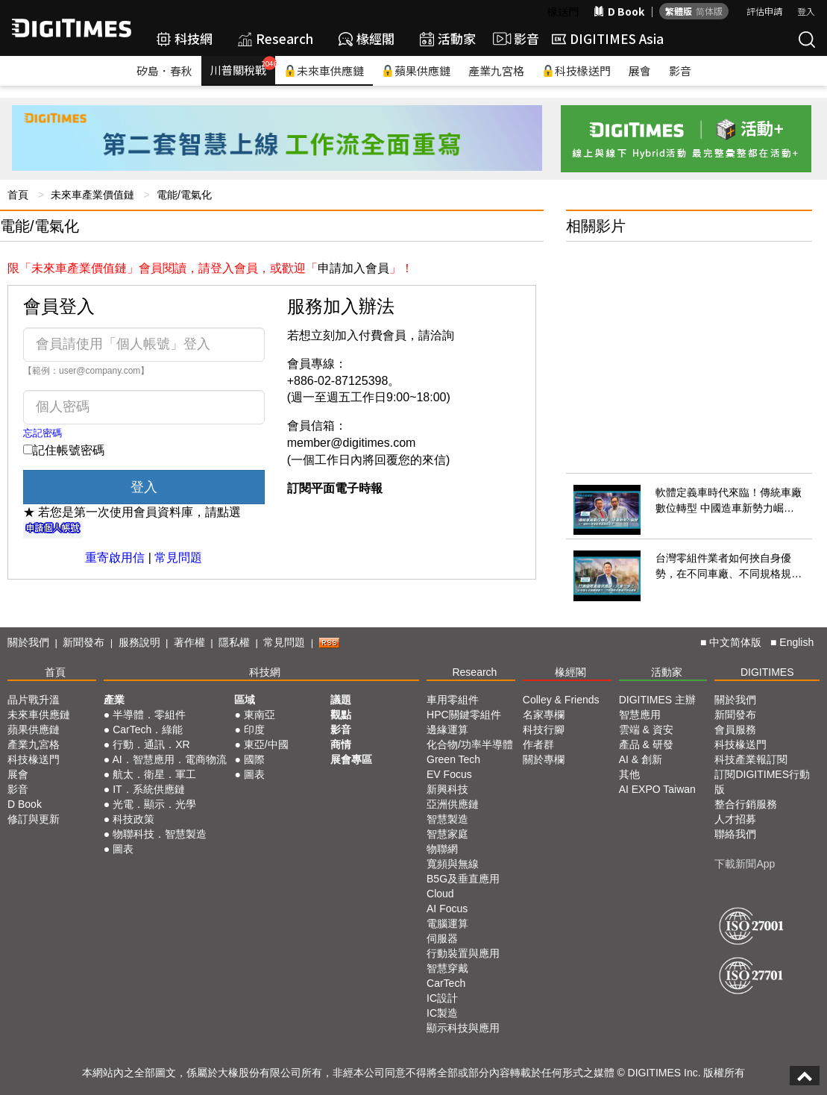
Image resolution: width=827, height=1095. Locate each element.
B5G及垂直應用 (463, 879)
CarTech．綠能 (148, 729)
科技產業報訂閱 (750, 759)
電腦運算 (447, 923)
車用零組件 (453, 700)
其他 (629, 774)
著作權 (189, 642)
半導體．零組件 (149, 715)
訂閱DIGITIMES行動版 (762, 781)
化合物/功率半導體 (470, 744)
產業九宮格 (496, 70)
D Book (619, 11)
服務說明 (139, 642)
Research (275, 38)
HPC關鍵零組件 (464, 715)
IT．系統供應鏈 (148, 789)
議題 (340, 700)
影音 (513, 38)
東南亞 (259, 715)
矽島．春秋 (164, 70)
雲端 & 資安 (646, 729)
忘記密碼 (42, 433)
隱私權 (234, 642)
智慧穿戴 (447, 968)
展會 (640, 70)
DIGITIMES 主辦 (657, 700)
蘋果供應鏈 (416, 70)
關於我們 (28, 642)
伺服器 (442, 938)
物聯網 (442, 849)
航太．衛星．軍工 (154, 774)
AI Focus (447, 908)
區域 (244, 700)
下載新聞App (744, 864)
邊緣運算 (447, 729)
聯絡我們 (735, 834)
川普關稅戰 (242, 67)
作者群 (538, 744)
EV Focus (449, 774)
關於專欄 (544, 759)
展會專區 (351, 759)
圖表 (123, 849)
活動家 (448, 38)
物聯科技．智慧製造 (160, 834)
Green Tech (453, 759)
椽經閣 (366, 38)
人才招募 (735, 819)
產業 (114, 700)
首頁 (17, 195)
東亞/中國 (266, 744)
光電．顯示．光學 (154, 804)
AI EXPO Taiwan (657, 789)
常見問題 (178, 557)
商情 (340, 744)
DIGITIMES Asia (608, 38)
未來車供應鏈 (324, 70)
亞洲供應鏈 (453, 804)
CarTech (446, 983)
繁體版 (678, 10)
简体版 (709, 10)
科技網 (185, 38)
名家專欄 (544, 715)
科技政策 (133, 819)
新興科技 (447, 789)
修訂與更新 (33, 819)
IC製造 (442, 1013)
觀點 (340, 715)
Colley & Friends (561, 700)
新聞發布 (83, 642)
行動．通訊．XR (151, 744)
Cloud (440, 894)
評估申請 (764, 10)
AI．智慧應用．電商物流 (169, 759)
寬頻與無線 (453, 864)
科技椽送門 (576, 70)
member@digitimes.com (351, 442)
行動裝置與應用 (463, 953)
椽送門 (563, 11)
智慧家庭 (447, 834)
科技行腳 (544, 729)
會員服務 (735, 729)
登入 (806, 10)
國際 (254, 759)
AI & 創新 (640, 759)
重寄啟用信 (115, 557)
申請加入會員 (353, 268)
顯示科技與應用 (463, 1028)
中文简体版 (735, 642)
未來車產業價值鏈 (92, 195)
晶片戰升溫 (33, 700)
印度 (254, 729)
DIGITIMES (767, 672)
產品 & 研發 (646, 744)
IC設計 (442, 998)
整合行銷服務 (745, 804)
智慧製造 (447, 819)
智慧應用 (640, 715)
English (796, 642)
